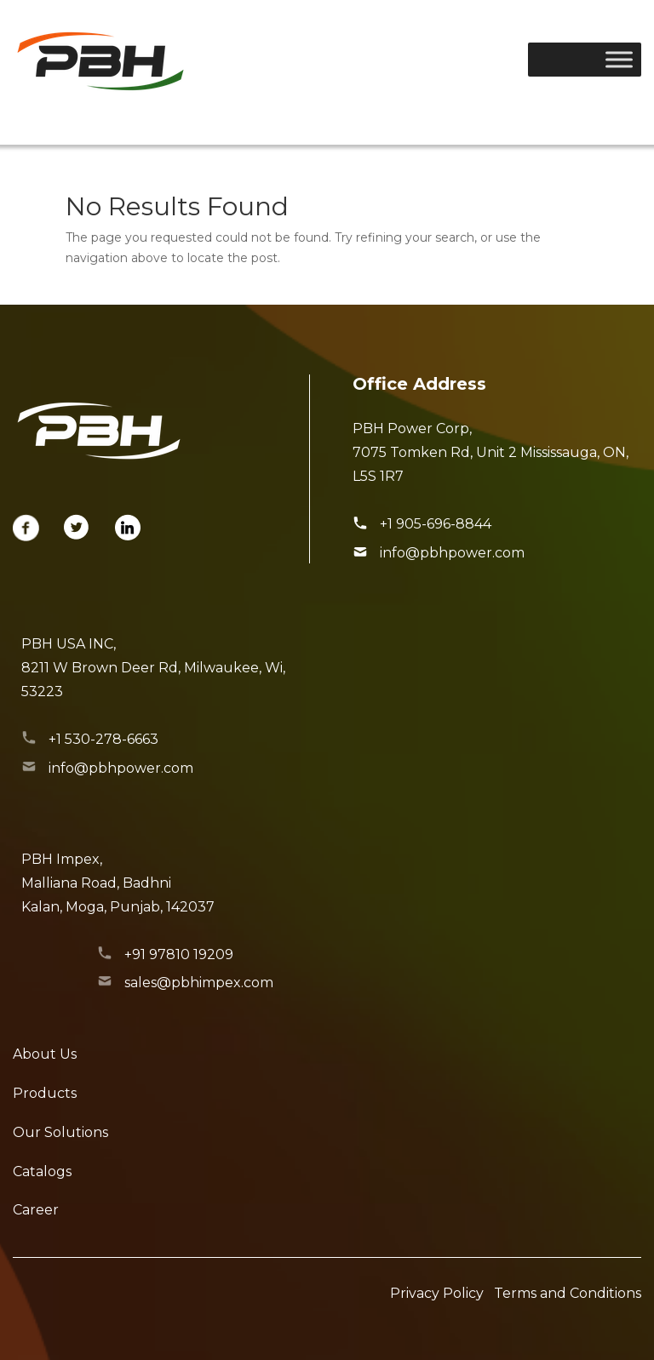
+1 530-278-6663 (103, 739)
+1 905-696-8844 (435, 524)
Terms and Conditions (567, 1293)
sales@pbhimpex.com (198, 982)
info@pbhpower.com (452, 553)
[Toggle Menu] (619, 59)
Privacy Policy (437, 1293)
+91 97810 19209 (178, 954)
